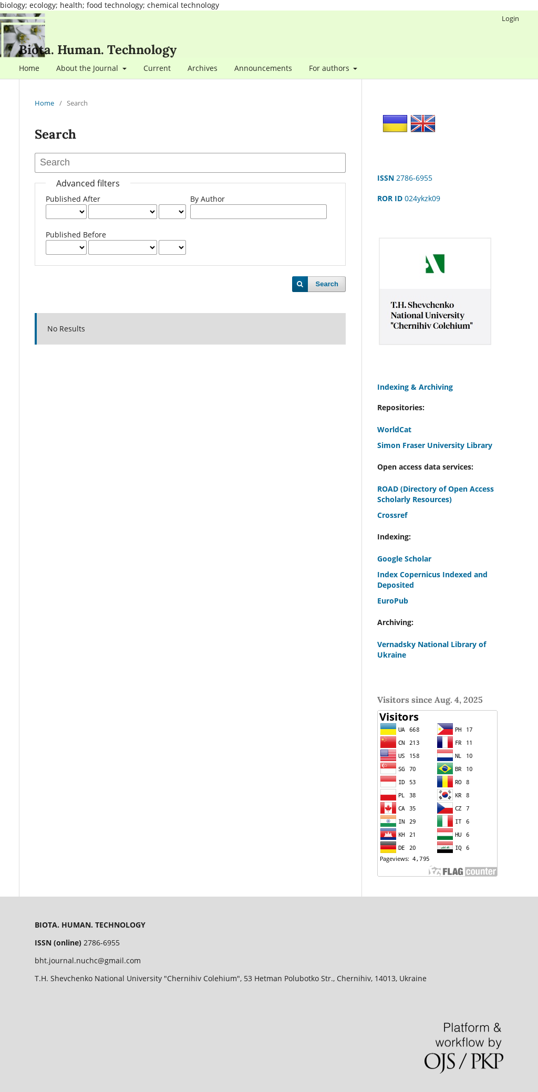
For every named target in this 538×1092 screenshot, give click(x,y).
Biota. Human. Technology (98, 49)
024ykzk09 (408, 198)
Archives (203, 68)
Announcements (263, 68)
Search (327, 284)
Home (29, 68)
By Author (207, 199)
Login (510, 18)
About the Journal (88, 68)
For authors (330, 68)
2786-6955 (404, 178)
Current (157, 68)
